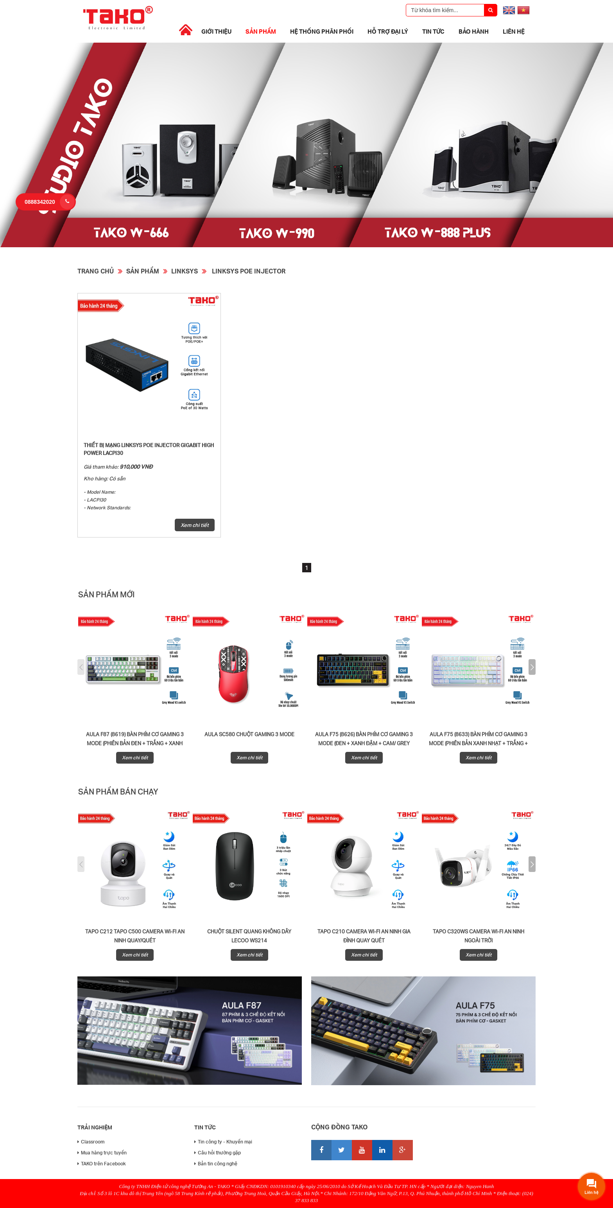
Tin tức (433, 31)
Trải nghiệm (94, 1127)
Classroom (90, 1142)
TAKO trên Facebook (101, 1164)
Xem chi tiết (195, 525)
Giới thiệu (216, 31)
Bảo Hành (474, 31)
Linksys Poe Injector (247, 271)
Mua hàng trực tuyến (102, 1153)
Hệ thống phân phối (321, 31)
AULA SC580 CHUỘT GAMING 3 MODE (249, 734)
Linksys (184, 271)
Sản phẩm (261, 31)
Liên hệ (514, 31)
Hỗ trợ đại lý (387, 31)
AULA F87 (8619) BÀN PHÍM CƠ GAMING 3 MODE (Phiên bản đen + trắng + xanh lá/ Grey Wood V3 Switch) (135, 743)
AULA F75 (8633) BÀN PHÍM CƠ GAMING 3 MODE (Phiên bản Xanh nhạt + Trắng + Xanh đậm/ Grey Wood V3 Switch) (478, 743)
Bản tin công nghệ (215, 1164)
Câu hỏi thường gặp (217, 1153)
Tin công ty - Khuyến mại (223, 1142)
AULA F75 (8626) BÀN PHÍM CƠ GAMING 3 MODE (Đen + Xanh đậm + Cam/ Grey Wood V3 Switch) (364, 743)
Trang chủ (95, 271)
